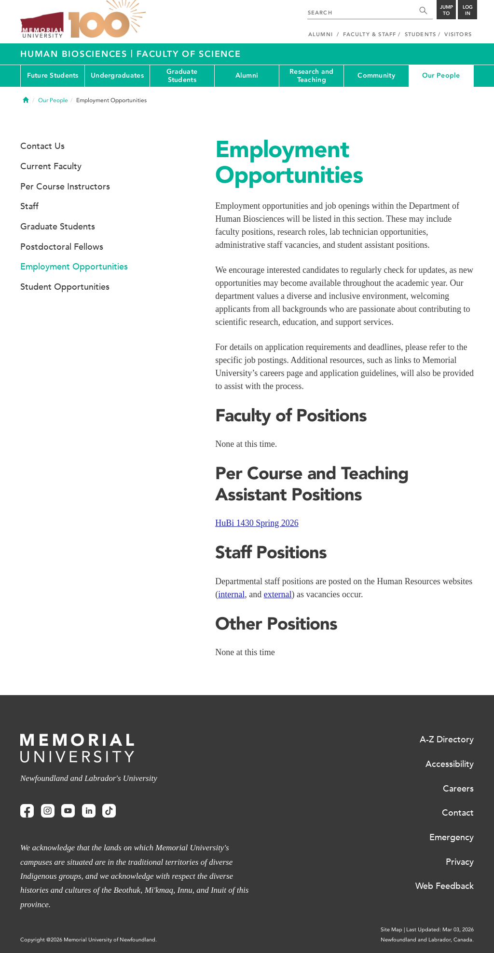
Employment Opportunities (74, 266)
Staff (29, 206)
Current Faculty (51, 166)
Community (376, 75)
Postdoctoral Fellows (61, 247)
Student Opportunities (65, 287)
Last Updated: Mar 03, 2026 (440, 929)
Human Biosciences (75, 54)
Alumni (247, 75)
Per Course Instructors (65, 186)
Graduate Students (181, 75)
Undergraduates (117, 75)
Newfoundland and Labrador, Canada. (427, 940)
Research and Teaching (311, 75)
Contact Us (42, 146)
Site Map (391, 929)
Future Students (53, 75)
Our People (441, 75)
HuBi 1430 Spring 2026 (257, 523)
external (278, 594)
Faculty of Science (189, 54)
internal (231, 594)
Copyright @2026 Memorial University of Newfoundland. (88, 940)
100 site (107, 19)
